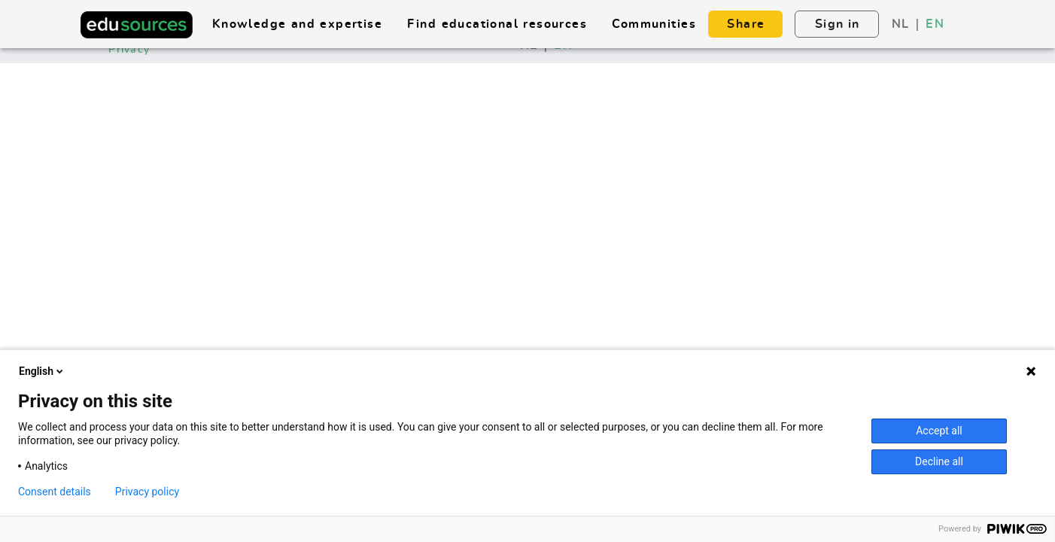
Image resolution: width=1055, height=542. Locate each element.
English (42, 371)
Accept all (939, 431)
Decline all (939, 461)
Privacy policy (147, 492)
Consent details (54, 492)
